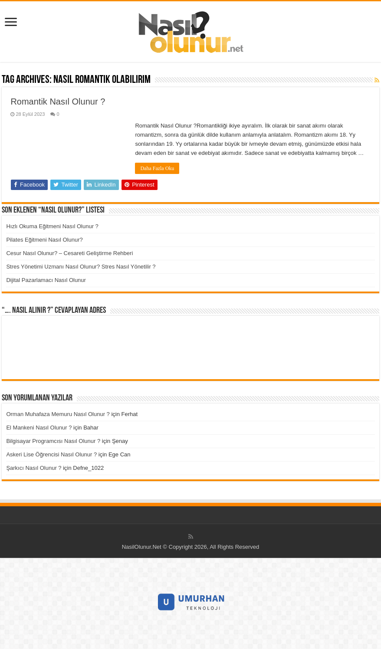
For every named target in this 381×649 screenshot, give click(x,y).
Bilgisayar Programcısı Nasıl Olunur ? (53, 441)
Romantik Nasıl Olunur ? (57, 101)
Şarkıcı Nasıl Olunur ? (33, 468)
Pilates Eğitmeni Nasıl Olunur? (44, 239)
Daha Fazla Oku (157, 168)
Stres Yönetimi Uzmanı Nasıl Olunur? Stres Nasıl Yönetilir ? (80, 266)
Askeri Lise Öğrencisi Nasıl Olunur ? (51, 454)
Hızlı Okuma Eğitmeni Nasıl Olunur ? (52, 226)
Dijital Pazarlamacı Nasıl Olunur (46, 280)
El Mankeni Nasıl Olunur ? (39, 427)
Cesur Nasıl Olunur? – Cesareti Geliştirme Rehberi (69, 253)
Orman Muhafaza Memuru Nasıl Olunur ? (57, 414)
